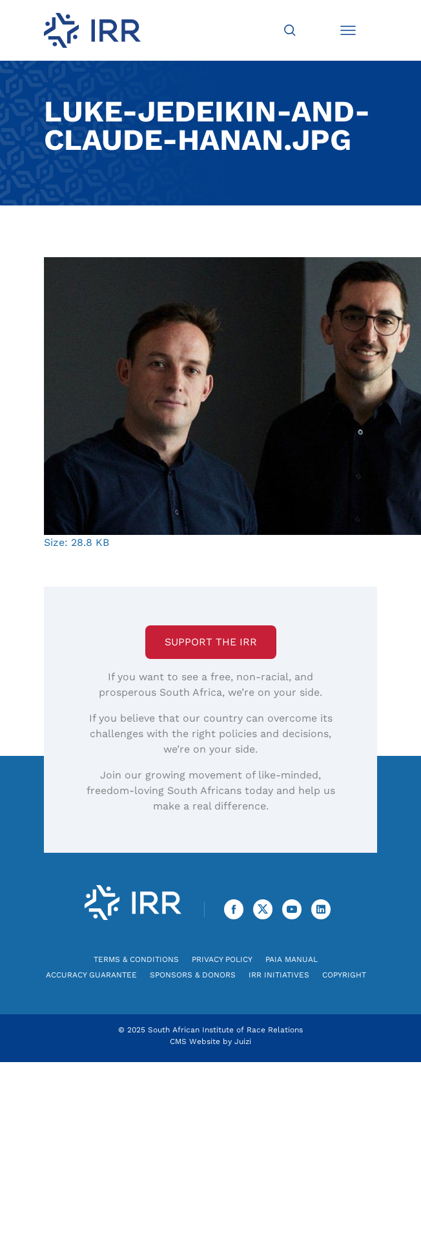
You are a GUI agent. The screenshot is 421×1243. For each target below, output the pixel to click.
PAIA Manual (291, 959)
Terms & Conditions (136, 959)
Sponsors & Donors (193, 974)
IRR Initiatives (279, 974)
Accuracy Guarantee (91, 974)
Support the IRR (211, 642)
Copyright (344, 974)
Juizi (242, 1041)
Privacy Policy (222, 959)
